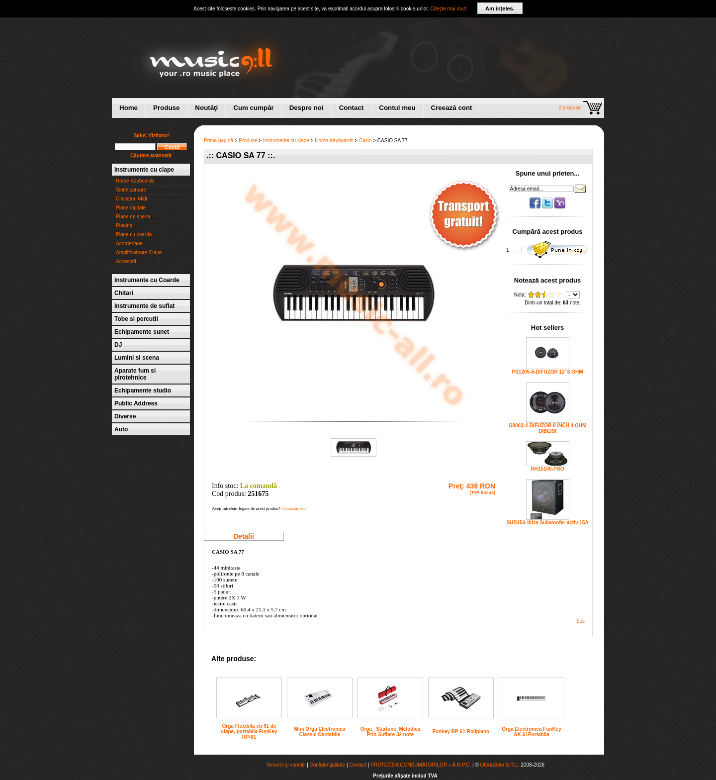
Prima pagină (218, 140)
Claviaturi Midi (131, 198)
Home (128, 107)
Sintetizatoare (131, 190)
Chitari (123, 293)
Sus (580, 621)
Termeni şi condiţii (285, 765)
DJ (118, 344)
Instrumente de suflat (144, 305)
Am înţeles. (500, 8)
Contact (351, 107)
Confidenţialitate (328, 765)
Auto (121, 429)
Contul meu (397, 107)
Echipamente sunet (141, 331)
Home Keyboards (135, 181)
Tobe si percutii (136, 318)
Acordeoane (129, 243)
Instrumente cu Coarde (146, 280)
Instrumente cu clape (144, 169)
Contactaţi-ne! (294, 508)
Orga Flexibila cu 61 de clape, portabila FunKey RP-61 (249, 731)
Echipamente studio (142, 390)
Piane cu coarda (134, 234)
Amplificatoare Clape (139, 252)
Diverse (125, 416)
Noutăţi (206, 107)
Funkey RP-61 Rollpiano (461, 731)
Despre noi (306, 107)
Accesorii (126, 261)
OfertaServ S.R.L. (500, 765)
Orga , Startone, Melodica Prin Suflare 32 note (390, 731)
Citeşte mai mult (448, 8)
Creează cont (451, 107)
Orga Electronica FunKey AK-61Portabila (531, 731)
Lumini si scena (136, 357)
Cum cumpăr (253, 107)
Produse (166, 107)
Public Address (136, 403)
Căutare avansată (151, 155)
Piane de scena (133, 216)
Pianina (124, 225)
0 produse (570, 107)
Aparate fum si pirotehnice (135, 374)
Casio (365, 140)
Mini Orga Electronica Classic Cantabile (320, 731)
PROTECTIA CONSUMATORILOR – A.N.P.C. (420, 765)
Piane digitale (131, 207)
